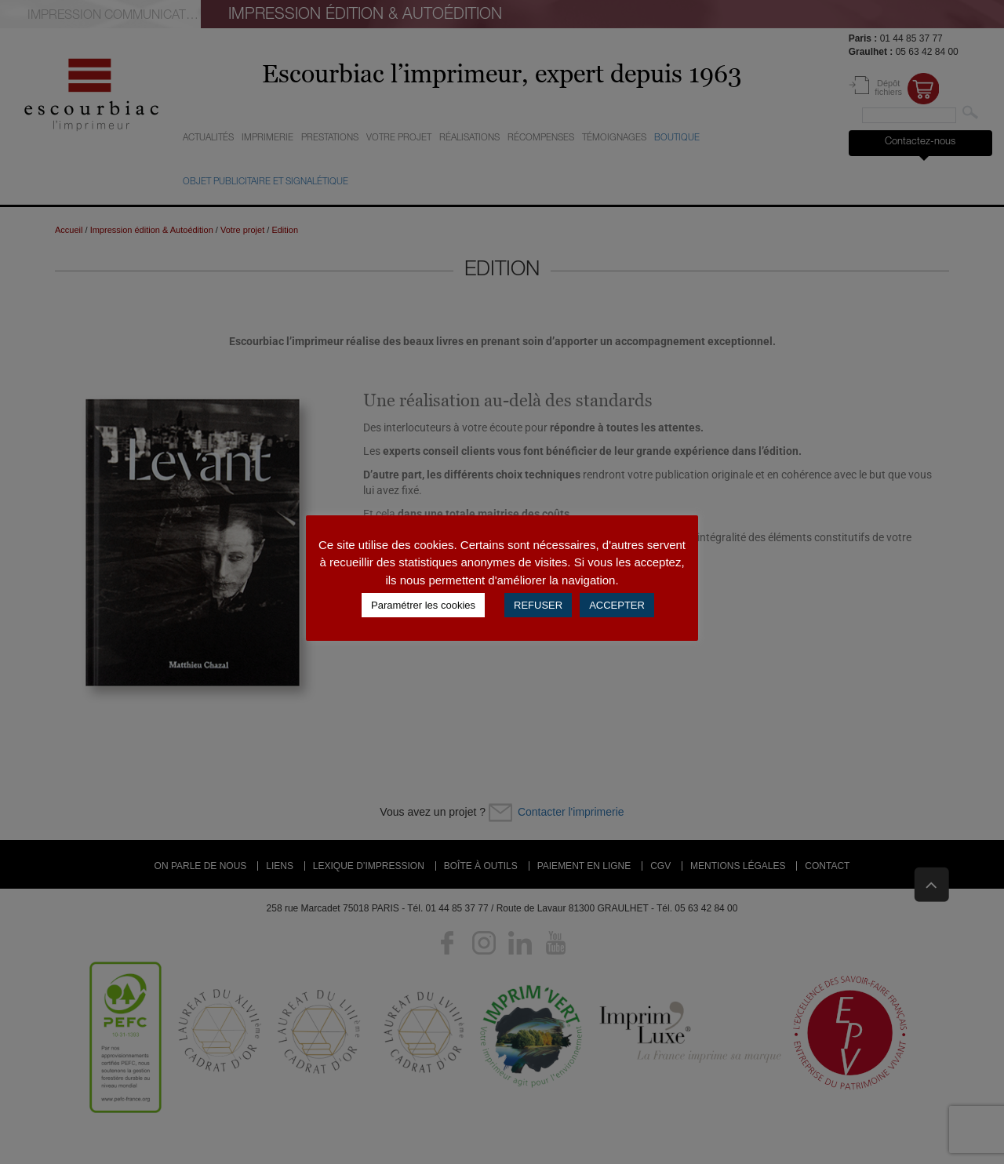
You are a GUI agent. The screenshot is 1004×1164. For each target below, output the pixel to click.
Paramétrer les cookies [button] (423, 605)
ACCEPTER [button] (617, 605)
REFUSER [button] (538, 605)
